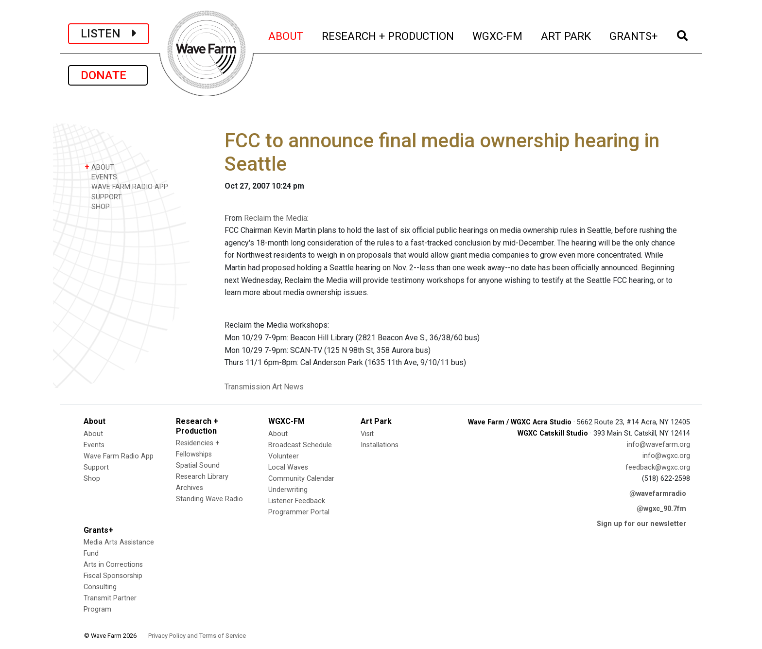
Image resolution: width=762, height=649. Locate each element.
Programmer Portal (298, 512)
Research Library (202, 477)
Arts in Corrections (113, 565)
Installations (379, 445)
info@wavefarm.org (658, 444)
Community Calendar (301, 478)
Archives (189, 488)
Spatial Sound (198, 465)
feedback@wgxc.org (657, 467)
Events (94, 445)
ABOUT (286, 34)
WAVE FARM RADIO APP (126, 186)
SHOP (97, 206)
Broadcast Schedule (300, 445)
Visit (367, 434)
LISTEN (109, 33)
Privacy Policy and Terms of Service (197, 635)
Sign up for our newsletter (641, 524)
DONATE (108, 75)
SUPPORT (103, 196)
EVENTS (101, 176)
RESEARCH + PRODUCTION (388, 34)
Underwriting (288, 490)
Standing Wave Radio (209, 499)
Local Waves (288, 467)
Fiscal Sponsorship (113, 576)
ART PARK (566, 34)
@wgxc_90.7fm (661, 509)
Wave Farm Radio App (119, 456)
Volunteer (283, 456)
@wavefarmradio (657, 494)
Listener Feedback (296, 501)
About (93, 434)
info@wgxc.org (666, 456)
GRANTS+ (633, 34)
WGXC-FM (497, 34)
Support (96, 467)
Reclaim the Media (275, 218)
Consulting (100, 587)
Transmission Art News (264, 386)
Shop (92, 478)
